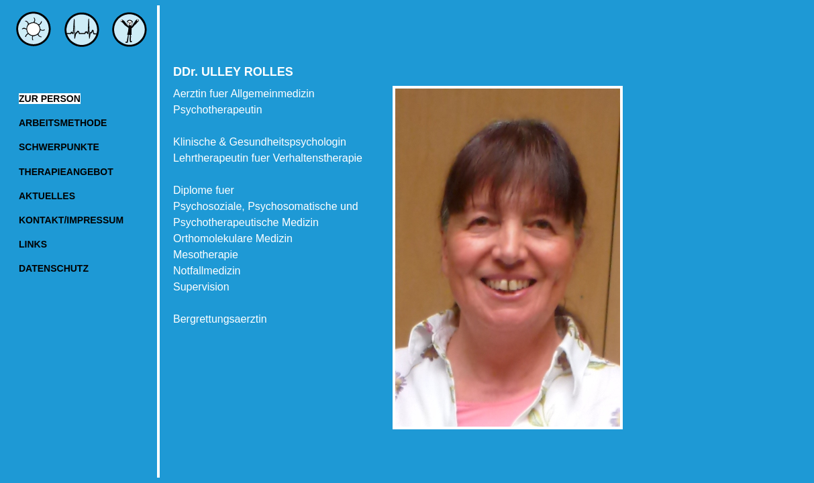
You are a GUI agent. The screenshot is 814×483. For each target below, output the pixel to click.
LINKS (33, 244)
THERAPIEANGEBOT (66, 171)
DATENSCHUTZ (54, 268)
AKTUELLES (47, 196)
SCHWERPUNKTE (59, 147)
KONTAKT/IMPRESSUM (71, 220)
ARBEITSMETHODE (63, 122)
